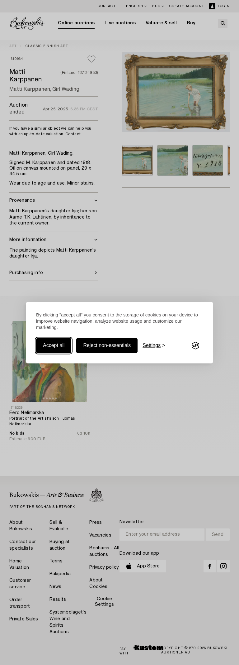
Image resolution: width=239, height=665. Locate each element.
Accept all (53, 345)
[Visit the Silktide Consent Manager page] (195, 345)
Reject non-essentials (107, 345)
